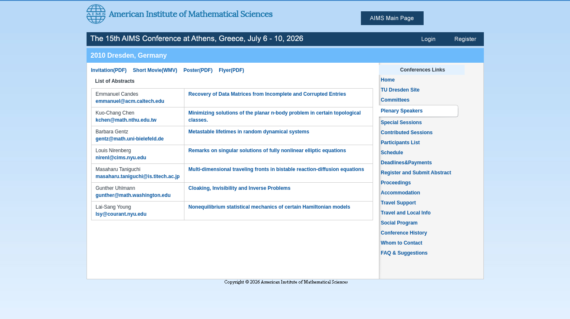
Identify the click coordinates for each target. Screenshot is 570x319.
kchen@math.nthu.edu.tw (126, 120)
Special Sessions (401, 122)
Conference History (404, 233)
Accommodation (400, 193)
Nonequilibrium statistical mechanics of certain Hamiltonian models (269, 207)
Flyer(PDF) (231, 70)
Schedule (392, 153)
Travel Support (398, 203)
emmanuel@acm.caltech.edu (130, 101)
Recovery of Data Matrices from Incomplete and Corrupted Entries (267, 94)
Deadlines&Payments (406, 163)
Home (388, 80)
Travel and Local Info (406, 213)
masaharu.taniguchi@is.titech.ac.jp (138, 176)
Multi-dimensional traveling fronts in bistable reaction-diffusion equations (276, 169)
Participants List (400, 142)
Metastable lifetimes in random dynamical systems (249, 132)
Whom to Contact (401, 243)
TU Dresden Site (400, 90)
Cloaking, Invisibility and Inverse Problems (240, 188)
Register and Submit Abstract (416, 173)
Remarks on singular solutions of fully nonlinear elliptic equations (267, 150)
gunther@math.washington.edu (133, 195)
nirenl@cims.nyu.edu (121, 158)
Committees (395, 100)
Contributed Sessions (407, 132)
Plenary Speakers (402, 111)
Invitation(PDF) (109, 70)
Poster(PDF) (198, 70)
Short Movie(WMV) (155, 70)
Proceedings (396, 183)
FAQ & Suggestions (404, 253)
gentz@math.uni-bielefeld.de (130, 139)
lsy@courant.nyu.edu (121, 214)
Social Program (399, 223)
